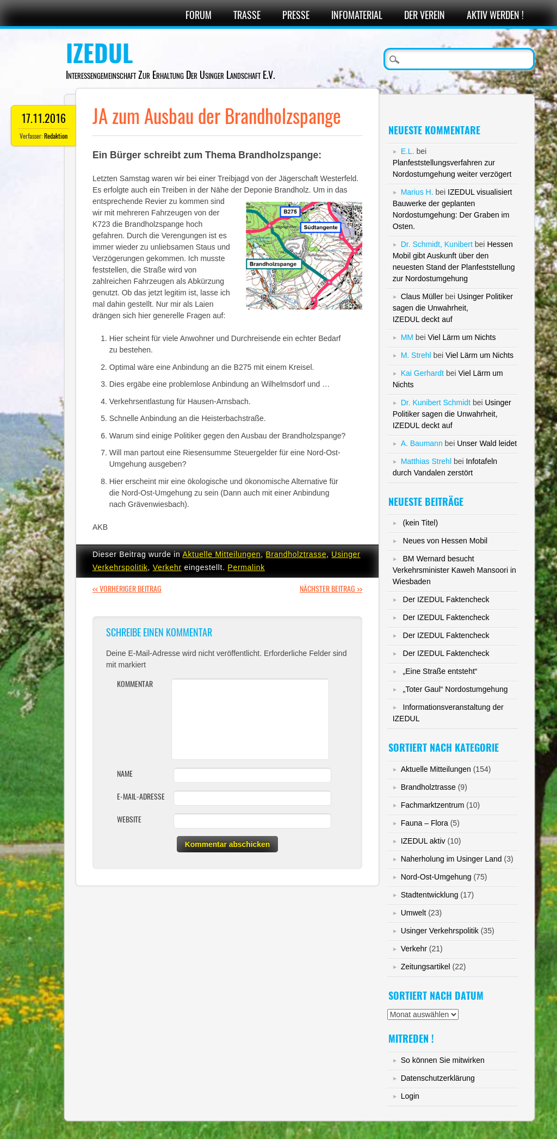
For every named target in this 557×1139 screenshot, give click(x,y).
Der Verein (424, 15)
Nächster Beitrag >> (331, 589)
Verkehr (167, 567)
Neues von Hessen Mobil (445, 540)
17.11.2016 (43, 118)
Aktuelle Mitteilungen (221, 554)
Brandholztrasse (295, 554)
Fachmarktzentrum (433, 805)
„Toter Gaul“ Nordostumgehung (455, 689)
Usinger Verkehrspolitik (440, 930)
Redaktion (55, 136)
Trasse (247, 15)
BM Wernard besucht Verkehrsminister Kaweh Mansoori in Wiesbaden (454, 570)
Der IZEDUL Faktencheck (446, 599)
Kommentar (135, 684)
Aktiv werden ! (495, 15)
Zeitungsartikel (425, 966)
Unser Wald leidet (487, 443)
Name (125, 774)
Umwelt (413, 912)
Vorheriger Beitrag (127, 589)
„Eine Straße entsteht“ (440, 671)
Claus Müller (422, 296)
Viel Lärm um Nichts (462, 337)
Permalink (246, 567)
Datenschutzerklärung (438, 1078)
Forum (198, 15)
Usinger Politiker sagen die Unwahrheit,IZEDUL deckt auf (453, 308)
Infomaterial (356, 15)
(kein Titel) (420, 522)
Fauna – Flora (424, 823)
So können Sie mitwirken (443, 1060)
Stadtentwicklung (430, 894)
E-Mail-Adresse (141, 796)
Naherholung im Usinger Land (451, 859)
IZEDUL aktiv (423, 841)
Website (129, 819)
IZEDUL (99, 53)
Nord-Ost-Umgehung (436, 876)
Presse (296, 15)
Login (410, 1096)
